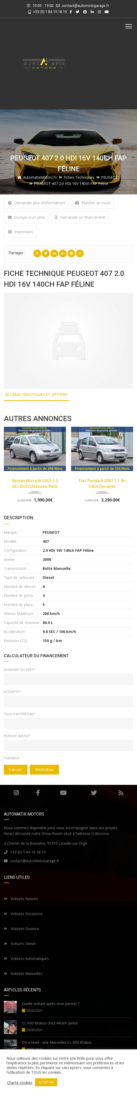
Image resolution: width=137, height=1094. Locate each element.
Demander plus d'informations (36, 202)
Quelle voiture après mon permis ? (50, 1003)
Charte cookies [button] (20, 1082)
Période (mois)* (17, 736)
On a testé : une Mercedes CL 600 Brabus (57, 1042)
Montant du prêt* (19, 669)
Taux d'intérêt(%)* (19, 714)
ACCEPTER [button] (46, 1082)
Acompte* (12, 691)
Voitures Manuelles (23, 973)
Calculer (15, 769)
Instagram (16, 793)
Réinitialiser (44, 769)
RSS (120, 793)
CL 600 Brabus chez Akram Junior (50, 1023)
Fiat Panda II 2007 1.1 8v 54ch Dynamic (102, 483)
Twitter (94, 793)
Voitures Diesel (20, 943)
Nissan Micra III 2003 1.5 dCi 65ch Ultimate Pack (35, 483)
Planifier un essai (92, 202)
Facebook (38, 793)
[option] (68, 340)
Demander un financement (80, 217)
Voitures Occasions (23, 913)
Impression (20, 231)
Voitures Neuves (21, 898)
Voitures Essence (21, 928)
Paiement (11, 758)
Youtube (63, 793)
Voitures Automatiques (26, 958)
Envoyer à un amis (26, 217)
